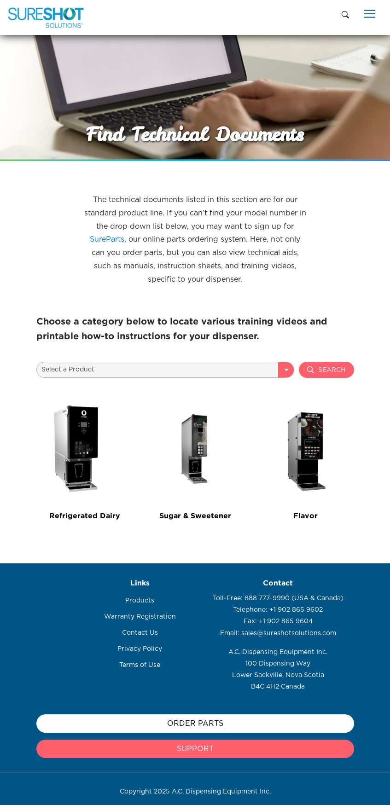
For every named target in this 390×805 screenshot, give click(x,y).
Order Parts (195, 723)
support (195, 749)
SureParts (107, 239)
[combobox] (165, 370)
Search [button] (326, 369)
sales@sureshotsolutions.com (288, 633)
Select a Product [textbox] (67, 369)
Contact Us (140, 633)
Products (139, 600)
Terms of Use (139, 665)
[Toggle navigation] (370, 14)
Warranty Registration (140, 617)
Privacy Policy (139, 649)
